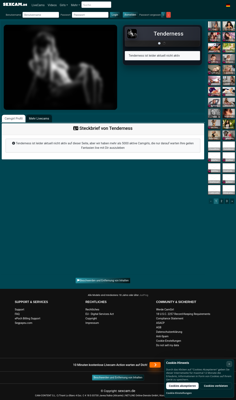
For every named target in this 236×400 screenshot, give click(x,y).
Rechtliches (92, 309)
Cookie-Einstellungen (168, 340)
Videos (52, 5)
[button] (228, 5)
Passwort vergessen (150, 14)
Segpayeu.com (24, 323)
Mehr (74, 5)
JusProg (143, 295)
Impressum (92, 323)
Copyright (91, 318)
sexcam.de (126, 391)
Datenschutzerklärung (169, 332)
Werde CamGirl (165, 309)
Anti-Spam (162, 336)
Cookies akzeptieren (182, 386)
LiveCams (38, 5)
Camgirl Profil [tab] (14, 118)
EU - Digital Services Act (100, 314)
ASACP (160, 323)
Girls (63, 5)
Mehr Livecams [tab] (39, 118)
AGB (158, 327)
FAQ (17, 314)
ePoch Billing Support (27, 318)
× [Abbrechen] (229, 363)
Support (19, 309)
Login (115, 14)
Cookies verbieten (216, 386)
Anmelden (130, 14)
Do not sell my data (167, 345)
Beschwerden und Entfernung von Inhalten (118, 377)
